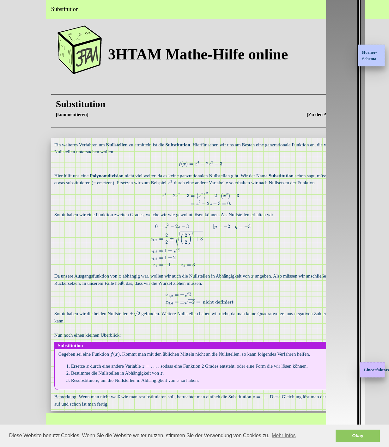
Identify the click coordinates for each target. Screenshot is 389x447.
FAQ (10, 130)
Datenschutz (17, 165)
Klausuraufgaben (22, 79)
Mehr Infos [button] (284, 435)
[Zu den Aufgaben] (329, 114)
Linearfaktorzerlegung (372, 369)
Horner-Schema (369, 55)
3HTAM (18, 9)
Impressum (16, 148)
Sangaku (14, 113)
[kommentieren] (104, 114)
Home (11, 27)
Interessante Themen (26, 61)
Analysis (13, 44)
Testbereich (16, 96)
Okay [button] (357, 435)
